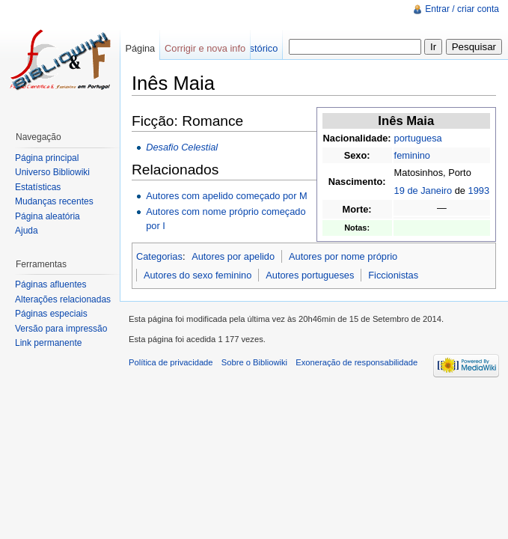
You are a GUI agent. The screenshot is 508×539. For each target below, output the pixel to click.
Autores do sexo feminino (197, 275)
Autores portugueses (310, 275)
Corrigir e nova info (205, 48)
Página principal (47, 158)
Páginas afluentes (50, 284)
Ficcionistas (393, 275)
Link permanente (48, 343)
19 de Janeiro (423, 190)
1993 (478, 190)
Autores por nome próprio (343, 256)
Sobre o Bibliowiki (254, 362)
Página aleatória (47, 216)
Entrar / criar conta (462, 9)
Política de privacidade (171, 362)
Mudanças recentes (54, 201)
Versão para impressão (61, 328)
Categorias (159, 256)
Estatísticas (38, 187)
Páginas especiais (51, 313)
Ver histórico (251, 48)
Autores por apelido (233, 256)
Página (140, 48)
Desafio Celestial (182, 147)
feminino (412, 155)
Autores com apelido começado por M (226, 195)
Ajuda (26, 230)
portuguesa (418, 138)
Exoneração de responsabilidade (356, 362)
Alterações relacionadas (63, 299)
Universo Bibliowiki (52, 172)
